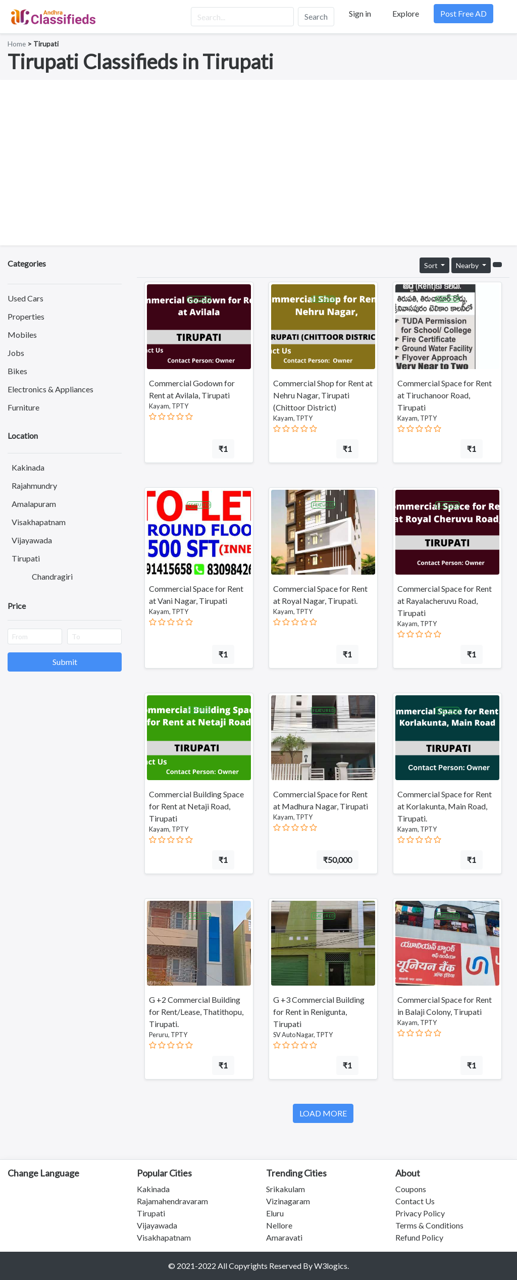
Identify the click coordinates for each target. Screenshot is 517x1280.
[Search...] (242, 16)
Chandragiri (52, 576)
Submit (65, 662)
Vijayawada (32, 540)
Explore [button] (405, 13)
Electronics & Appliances (50, 389)
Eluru (275, 1213)
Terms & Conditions (429, 1225)
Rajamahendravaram (172, 1201)
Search (316, 16)
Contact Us (415, 1201)
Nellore (279, 1225)
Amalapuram (34, 503)
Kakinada (28, 467)
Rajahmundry (34, 485)
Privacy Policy (420, 1213)
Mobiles (22, 334)
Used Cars (25, 298)
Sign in (360, 13)
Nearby (468, 265)
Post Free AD (463, 13)
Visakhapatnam (39, 522)
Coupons (410, 1189)
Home (17, 44)
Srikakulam (285, 1189)
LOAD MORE (323, 1113)
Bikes (17, 371)
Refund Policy (419, 1237)
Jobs (16, 352)
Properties (26, 316)
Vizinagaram (288, 1201)
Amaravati (284, 1237)
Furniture (23, 407)
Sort (431, 265)
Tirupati (26, 558)
